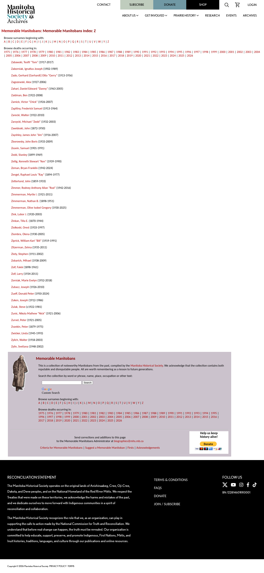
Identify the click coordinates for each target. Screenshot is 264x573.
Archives (250, 15)
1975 (7, 52)
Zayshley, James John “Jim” (27, 135)
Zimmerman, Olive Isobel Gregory (31, 207)
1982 (67, 52)
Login (252, 5)
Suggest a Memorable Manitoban (105, 447)
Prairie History (185, 15)
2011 (61, 55)
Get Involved (154, 15)
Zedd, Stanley (19, 154)
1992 (153, 52)
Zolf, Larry (17, 273)
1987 (110, 52)
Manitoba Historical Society (147, 365)
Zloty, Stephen (19, 254)
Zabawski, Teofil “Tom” (24, 62)
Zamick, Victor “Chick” (24, 102)
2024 (173, 55)
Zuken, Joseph (19, 300)
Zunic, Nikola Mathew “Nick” (28, 313)
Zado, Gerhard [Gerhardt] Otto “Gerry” (34, 75)
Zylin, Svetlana (19, 346)
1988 (119, 52)
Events (231, 15)
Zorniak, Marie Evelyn (24, 280)
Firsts (130, 447)
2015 (95, 55)
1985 (93, 52)
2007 (26, 55)
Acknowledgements (148, 447)
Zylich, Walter (19, 340)
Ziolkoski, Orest (20, 227)
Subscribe (136, 4)
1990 (136, 52)
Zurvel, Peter (18, 320)
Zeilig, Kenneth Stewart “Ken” (28, 161)
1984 (84, 52)
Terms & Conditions (171, 480)
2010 (52, 55)
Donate (170, 4)
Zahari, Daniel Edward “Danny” (29, 88)
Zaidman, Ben (19, 95)
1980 (50, 52)
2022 (155, 55)
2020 (138, 55)
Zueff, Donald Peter (22, 293)
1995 (179, 52)
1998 (205, 52)
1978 (33, 52)
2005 (9, 55)
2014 (86, 55)
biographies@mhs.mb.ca (129, 441)
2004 (257, 52)
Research (212, 15)
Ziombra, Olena (20, 234)
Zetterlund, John (21, 181)
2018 (121, 55)
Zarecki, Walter (20, 115)
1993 (162, 52)
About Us (128, 15)
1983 (76, 52)
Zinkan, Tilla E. (19, 221)
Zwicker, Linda (19, 333)
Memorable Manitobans (21, 30)
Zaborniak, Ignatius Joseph (27, 69)
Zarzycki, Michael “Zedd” (26, 121)
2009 (43, 55)
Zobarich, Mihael (21, 260)
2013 (78, 55)
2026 (190, 55)
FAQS (158, 488)
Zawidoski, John (20, 128)
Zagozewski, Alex (21, 82)
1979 (41, 52)
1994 (171, 52)
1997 (196, 52)
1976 (15, 52)
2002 (240, 52)
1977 (24, 52)
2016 (104, 55)
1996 (188, 52)
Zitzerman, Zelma (21, 247)
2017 (112, 55)
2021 (147, 55)
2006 (17, 55)
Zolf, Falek (17, 267)
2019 (130, 55)
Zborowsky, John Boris (24, 141)
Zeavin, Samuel (20, 148)
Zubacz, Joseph (20, 287)
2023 (164, 55)
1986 (102, 52)
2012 (69, 55)
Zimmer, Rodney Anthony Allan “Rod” (33, 188)
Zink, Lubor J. (19, 214)
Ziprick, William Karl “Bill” (26, 240)
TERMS (71, 566)
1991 (145, 52)
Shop (203, 4)
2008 (35, 55)
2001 (231, 52)
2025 (181, 55)
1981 (59, 52)
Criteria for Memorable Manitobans (61, 447)
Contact (104, 4)
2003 (248, 52)
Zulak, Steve (18, 307)
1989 (128, 52)
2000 (222, 52)
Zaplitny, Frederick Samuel (26, 108)
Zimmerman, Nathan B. (25, 201)
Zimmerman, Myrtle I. (24, 194)
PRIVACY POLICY (58, 566)
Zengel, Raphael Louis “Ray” (27, 174)
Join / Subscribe (167, 504)
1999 (214, 52)
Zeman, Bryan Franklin (24, 168)
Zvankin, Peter (19, 326)
